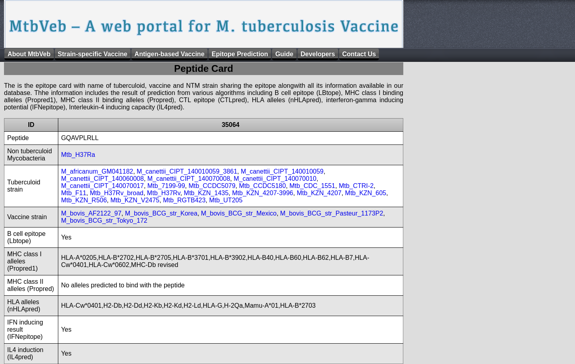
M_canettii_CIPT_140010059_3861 (187, 171)
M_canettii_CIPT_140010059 (282, 171)
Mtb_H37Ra (78, 154)
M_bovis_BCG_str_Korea (161, 213)
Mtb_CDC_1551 (312, 185)
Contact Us (359, 54)
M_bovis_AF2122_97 (91, 213)
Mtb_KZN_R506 (84, 200)
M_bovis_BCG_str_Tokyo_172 (104, 220)
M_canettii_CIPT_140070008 (188, 178)
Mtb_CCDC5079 (211, 185)
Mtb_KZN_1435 (206, 193)
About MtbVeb (29, 54)
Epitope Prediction (240, 54)
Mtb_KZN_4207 (319, 193)
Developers (318, 54)
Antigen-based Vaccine (169, 54)
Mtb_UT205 (226, 200)
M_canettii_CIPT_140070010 (275, 178)
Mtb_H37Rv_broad (116, 193)
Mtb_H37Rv (163, 193)
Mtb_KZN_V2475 (135, 200)
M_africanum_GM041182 (97, 171)
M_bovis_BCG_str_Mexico (238, 213)
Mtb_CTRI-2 (356, 185)
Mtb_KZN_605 (365, 193)
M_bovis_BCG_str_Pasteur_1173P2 (331, 213)
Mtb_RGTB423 (184, 200)
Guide (284, 54)
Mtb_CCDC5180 (262, 185)
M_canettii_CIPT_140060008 (102, 178)
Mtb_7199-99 (166, 185)
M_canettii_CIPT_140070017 (102, 185)
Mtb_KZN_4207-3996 (262, 193)
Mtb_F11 (73, 193)
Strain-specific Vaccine (92, 54)
